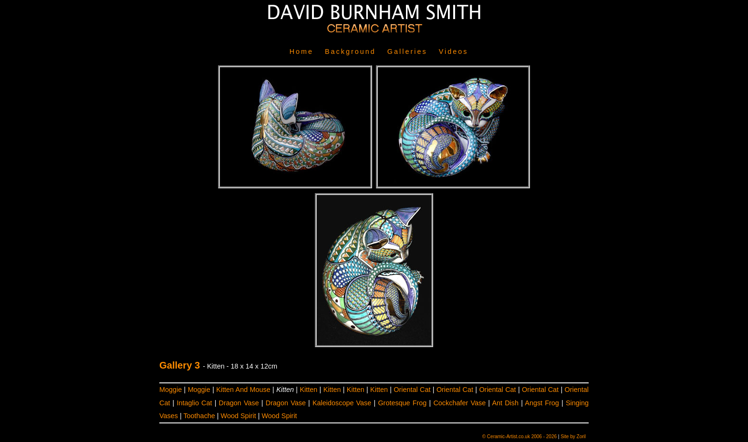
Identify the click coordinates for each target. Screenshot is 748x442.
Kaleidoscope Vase (341, 403)
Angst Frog (542, 403)
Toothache (199, 416)
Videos (453, 51)
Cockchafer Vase (459, 403)
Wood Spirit (238, 416)
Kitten (308, 389)
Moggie (170, 389)
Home (301, 51)
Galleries (407, 51)
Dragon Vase (239, 403)
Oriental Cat (412, 389)
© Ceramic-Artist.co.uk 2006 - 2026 (519, 436)
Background (350, 51)
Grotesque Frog (402, 403)
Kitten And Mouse (243, 389)
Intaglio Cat (194, 403)
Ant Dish (505, 403)
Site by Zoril (573, 436)
